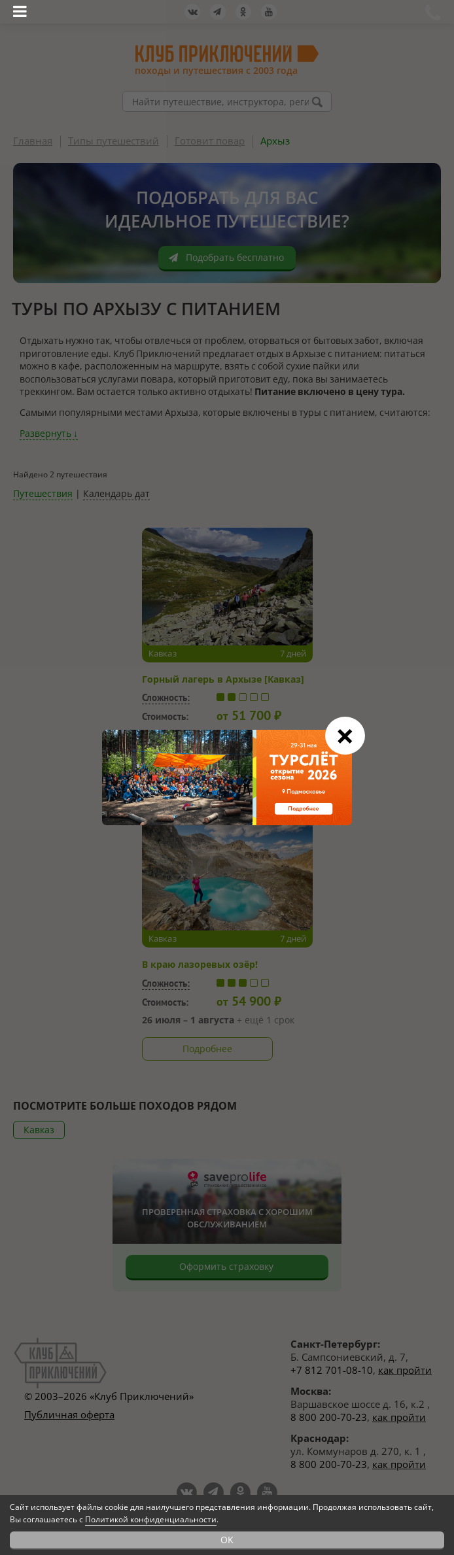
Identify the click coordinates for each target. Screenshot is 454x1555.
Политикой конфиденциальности (151, 1519)
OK (227, 1539)
